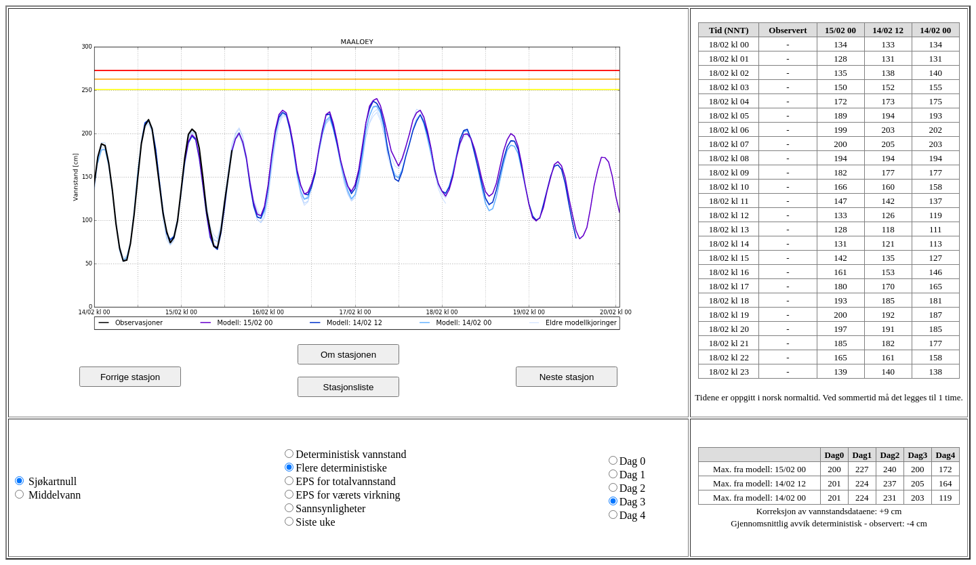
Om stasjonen (348, 355)
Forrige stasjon (130, 377)
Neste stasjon (567, 377)
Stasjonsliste (348, 387)
